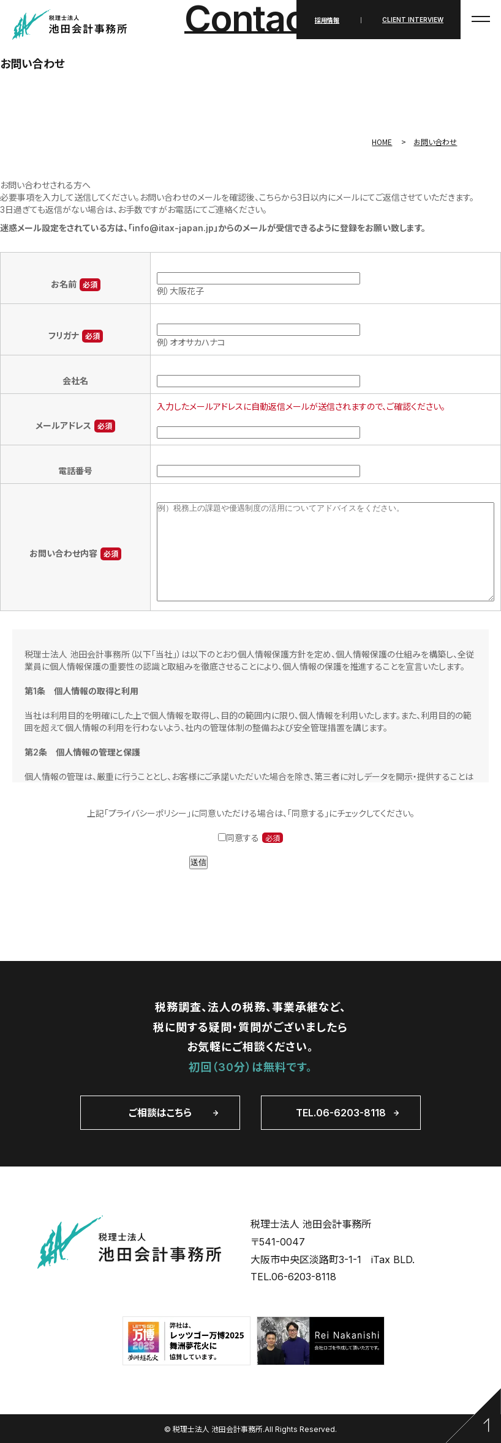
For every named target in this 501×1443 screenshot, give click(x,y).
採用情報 (327, 20)
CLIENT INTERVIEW (412, 19)
